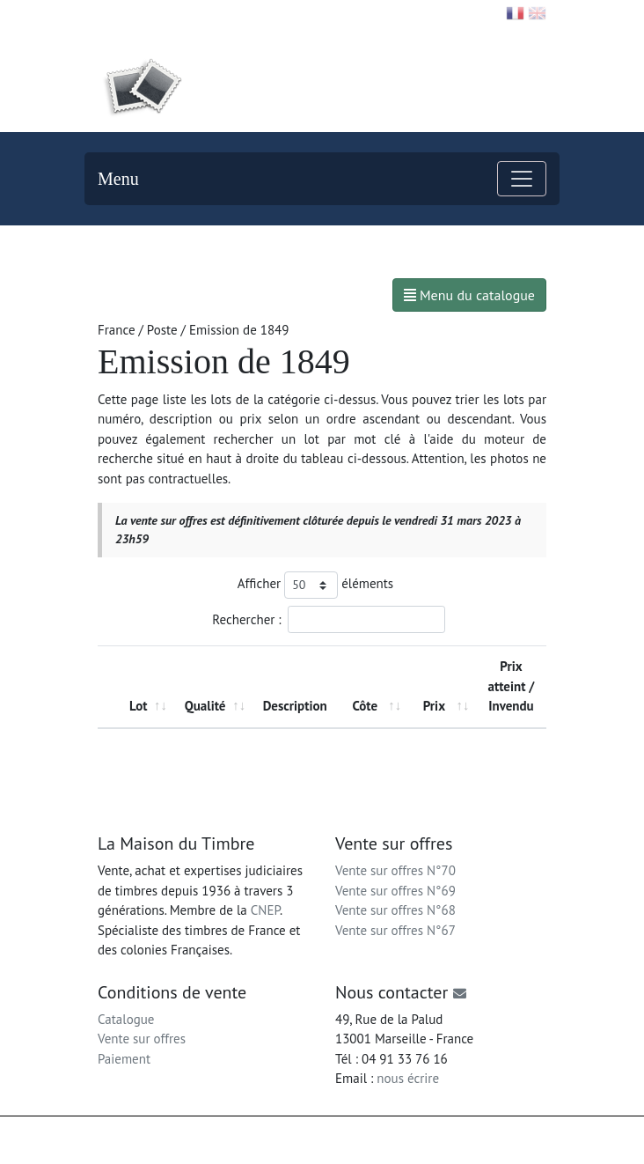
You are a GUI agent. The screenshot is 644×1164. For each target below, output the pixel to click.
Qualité (205, 705)
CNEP (265, 910)
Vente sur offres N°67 (395, 930)
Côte (364, 705)
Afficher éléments (315, 585)
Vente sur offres (142, 1038)
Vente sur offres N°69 (395, 890)
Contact (126, 12)
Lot (138, 705)
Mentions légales (384, 1132)
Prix (434, 705)
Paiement (124, 1058)
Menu (118, 178)
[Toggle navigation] (521, 178)
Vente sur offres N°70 (395, 870)
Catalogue (126, 1019)
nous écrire (408, 1078)
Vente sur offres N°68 (395, 910)
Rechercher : (328, 619)
